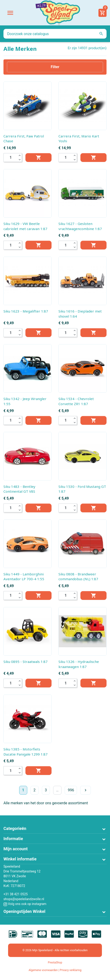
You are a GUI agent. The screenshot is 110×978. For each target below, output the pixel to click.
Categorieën (14, 828)
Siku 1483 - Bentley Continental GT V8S (19, 489)
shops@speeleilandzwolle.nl (23, 899)
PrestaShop (55, 962)
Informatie (13, 838)
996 (71, 790)
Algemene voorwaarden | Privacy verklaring (55, 970)
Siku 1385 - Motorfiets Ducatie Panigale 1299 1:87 (25, 751)
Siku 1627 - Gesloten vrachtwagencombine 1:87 (80, 226)
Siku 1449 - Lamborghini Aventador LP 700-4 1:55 (23, 576)
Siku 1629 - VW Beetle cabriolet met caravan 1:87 (25, 226)
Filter (55, 67)
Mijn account (15, 848)
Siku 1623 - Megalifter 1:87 (25, 311)
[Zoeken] (55, 34)
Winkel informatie (20, 859)
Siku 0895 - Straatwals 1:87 (25, 661)
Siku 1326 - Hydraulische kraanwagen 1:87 (78, 664)
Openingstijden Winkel (24, 911)
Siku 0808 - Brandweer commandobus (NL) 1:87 (78, 576)
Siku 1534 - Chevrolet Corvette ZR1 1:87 (76, 401)
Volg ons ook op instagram (24, 904)
